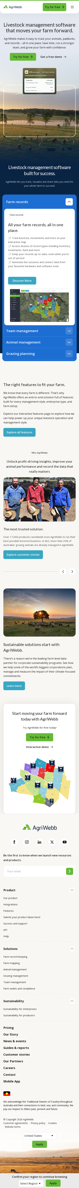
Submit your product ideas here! (21, 917)
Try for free (54, 7)
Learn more (14, 686)
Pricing (8, 1027)
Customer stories (16, 1054)
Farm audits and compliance (19, 988)
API (5, 929)
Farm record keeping (15, 956)
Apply (53, 1183)
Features (8, 910)
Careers (9, 1067)
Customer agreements (15, 1122)
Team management (14, 982)
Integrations (10, 904)
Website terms (13, 1126)
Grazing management (15, 975)
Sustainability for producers (19, 1015)
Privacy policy (38, 1122)
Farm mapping (11, 962)
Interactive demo (39, 747)
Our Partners (13, 1061)
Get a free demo (53, 57)
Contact (9, 1074)
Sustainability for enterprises (20, 1008)
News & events (14, 1041)
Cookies (52, 1122)
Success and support (15, 923)
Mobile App (11, 1081)
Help (6, 936)
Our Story (10, 1034)
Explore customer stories (23, 554)
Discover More (22, 281)
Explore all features (19, 432)
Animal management (15, 969)
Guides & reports (16, 1047)
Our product (10, 898)
